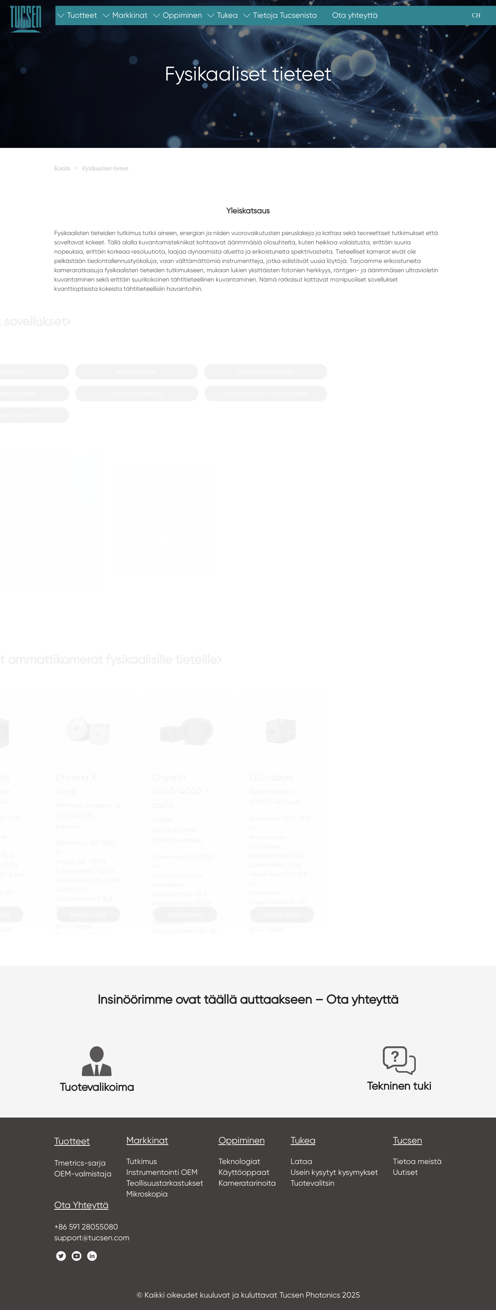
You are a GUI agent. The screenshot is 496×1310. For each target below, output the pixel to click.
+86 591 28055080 (86, 1226)
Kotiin (62, 168)
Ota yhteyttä (81, 1205)
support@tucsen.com (91, 1237)
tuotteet (72, 1141)
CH (476, 15)
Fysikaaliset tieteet (105, 168)
